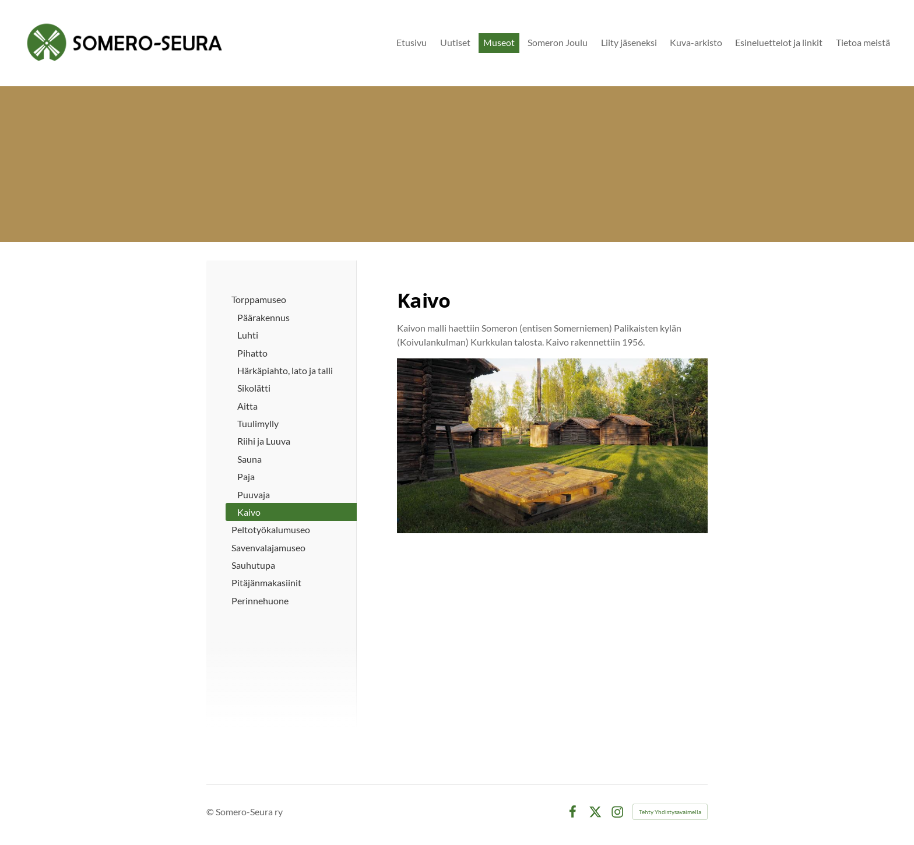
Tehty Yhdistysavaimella (670, 811)
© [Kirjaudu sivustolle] (211, 811)
